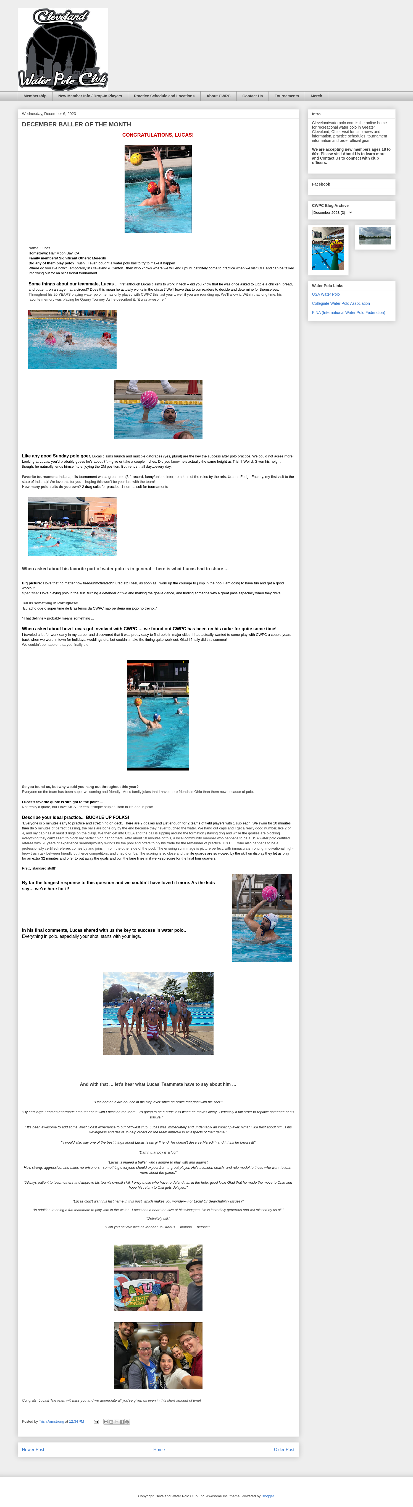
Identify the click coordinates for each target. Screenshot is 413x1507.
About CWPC (218, 96)
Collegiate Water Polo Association (341, 303)
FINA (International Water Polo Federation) (348, 312)
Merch (316, 96)
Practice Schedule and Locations (164, 96)
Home (159, 1449)
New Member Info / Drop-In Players (90, 96)
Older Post (284, 1449)
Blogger (268, 1496)
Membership (35, 96)
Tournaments (287, 96)
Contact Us (253, 96)
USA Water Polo (326, 294)
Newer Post (33, 1449)
